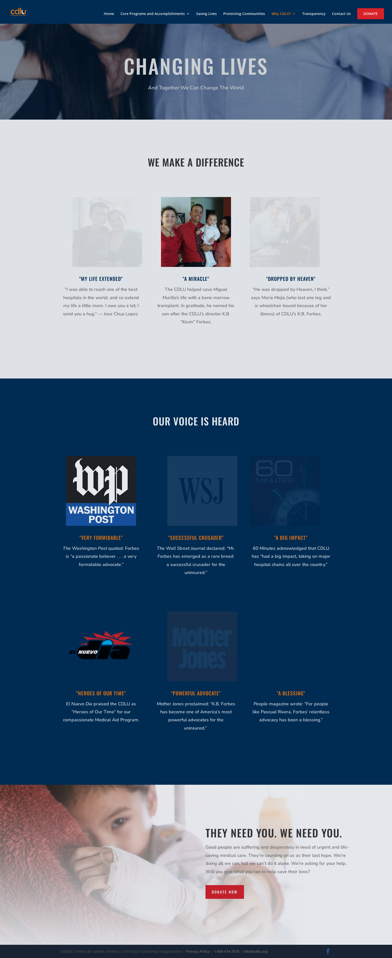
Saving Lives (206, 14)
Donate (371, 13)
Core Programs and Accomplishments (152, 14)
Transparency (314, 14)
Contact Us (341, 14)
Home (109, 14)
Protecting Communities (244, 14)
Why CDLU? (281, 14)
